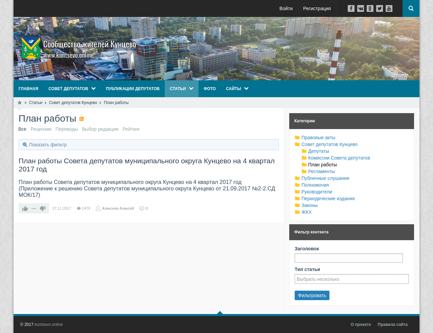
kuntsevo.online (49, 324)
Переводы (66, 129)
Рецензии (40, 129)
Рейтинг (131, 129)
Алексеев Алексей (118, 208)
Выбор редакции (100, 129)
